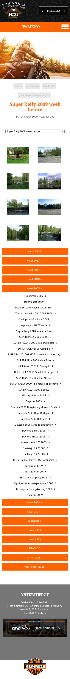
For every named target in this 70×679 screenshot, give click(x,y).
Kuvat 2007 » (34, 511)
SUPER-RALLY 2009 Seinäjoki (34, 366)
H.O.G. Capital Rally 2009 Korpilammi (34, 460)
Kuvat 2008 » (34, 502)
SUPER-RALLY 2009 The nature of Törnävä (34, 383)
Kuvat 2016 (34, 539)
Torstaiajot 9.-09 (34, 471)
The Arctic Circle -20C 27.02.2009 (34, 313)
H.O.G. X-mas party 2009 (34, 477)
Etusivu (18, 86)
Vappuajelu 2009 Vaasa (34, 325)
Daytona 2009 (34, 401)
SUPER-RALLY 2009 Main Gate (34, 360)
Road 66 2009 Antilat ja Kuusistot (33, 307)
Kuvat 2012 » (34, 260)
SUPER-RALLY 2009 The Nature (34, 378)
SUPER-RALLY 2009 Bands (34, 336)
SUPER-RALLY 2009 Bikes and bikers (33, 342)
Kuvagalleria (32, 86)
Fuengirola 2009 (33, 296)
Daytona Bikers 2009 (34, 430)
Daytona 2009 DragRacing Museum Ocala (34, 407)
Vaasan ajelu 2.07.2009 (34, 442)
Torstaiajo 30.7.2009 (33, 454)
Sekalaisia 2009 (34, 495)
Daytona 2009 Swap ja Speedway (34, 424)
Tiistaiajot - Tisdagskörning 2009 (34, 489)
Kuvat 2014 (34, 530)
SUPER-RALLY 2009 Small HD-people (34, 372)
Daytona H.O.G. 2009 (34, 436)
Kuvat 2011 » (34, 270)
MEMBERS (53, 10)
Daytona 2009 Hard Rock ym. (34, 413)
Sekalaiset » (34, 520)
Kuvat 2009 (49, 86)
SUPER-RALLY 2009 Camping (34, 348)
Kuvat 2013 (34, 251)
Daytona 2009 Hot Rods (34, 419)
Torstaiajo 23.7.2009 (33, 448)
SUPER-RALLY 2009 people (33, 389)
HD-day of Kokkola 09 (34, 395)
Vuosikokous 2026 (34, 566)
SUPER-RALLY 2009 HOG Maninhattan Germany (33, 354)
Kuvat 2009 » (34, 288)
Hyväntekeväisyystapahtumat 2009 (33, 483)
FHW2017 (34, 548)
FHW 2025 (34, 557)
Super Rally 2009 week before (34, 95)
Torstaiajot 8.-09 (34, 465)
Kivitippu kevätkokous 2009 (33, 319)
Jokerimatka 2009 (34, 301)
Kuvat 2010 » (34, 279)
